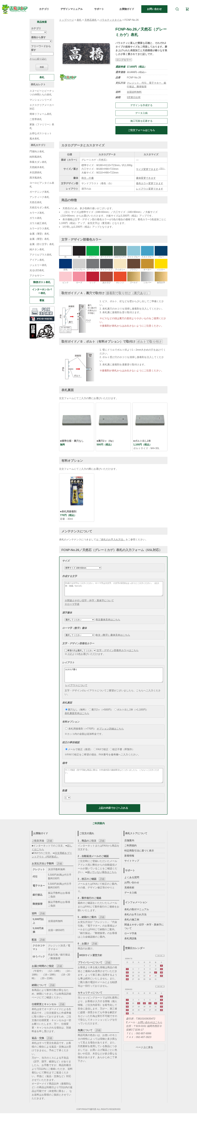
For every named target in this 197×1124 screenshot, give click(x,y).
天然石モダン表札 (39, 207)
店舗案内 (129, 848)
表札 (79, 20)
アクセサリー (37, 275)
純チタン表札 (37, 249)
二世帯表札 (36, 119)
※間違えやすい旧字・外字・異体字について (89, 603)
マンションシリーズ (41, 100)
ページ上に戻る (144, 1055)
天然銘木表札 (37, 167)
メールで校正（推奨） (78, 755)
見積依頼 (129, 896)
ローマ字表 (130, 941)
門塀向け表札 (37, 151)
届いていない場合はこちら (102, 880)
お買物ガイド (126, 9)
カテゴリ (44, 9)
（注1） (161, 168)
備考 (64, 768)
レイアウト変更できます (149, 188)
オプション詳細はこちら (110, 734)
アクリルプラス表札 (41, 254)
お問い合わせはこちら (150, 1030)
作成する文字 (69, 576)
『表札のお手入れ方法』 (112, 539)
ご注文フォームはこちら (141, 130)
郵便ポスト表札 (41, 282)
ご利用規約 (130, 854)
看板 (41, 300)
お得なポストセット (41, 133)
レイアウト (68, 665)
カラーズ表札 (37, 212)
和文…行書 (87, 178)
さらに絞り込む (38, 59)
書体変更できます (146, 178)
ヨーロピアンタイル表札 (42, 185)
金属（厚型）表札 (39, 239)
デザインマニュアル (71, 9)
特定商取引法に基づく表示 (139, 859)
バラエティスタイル (111, 20)
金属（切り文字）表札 (42, 244)
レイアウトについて (76, 691)
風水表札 (34, 138)
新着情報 (129, 864)
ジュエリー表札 (38, 265)
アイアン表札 (37, 260)
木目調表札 (36, 172)
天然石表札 (90, 20)
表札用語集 (130, 946)
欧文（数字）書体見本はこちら (113, 637)
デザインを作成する (141, 105)
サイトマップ (131, 869)
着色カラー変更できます (149, 183)
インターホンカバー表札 (42, 291)
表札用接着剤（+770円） (80, 734)
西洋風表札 (36, 177)
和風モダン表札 (38, 162)
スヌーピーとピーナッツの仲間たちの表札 (42, 93)
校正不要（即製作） (122, 755)
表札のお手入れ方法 (135, 922)
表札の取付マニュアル (136, 917)
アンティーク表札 (39, 197)
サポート (99, 9)
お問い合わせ (154, 9)
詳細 (49, 849)
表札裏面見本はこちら (77, 719)
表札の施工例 (131, 928)
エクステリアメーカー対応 (42, 107)
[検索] (177, 9)
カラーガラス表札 (39, 228)
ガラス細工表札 (38, 223)
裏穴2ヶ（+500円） (101, 715)
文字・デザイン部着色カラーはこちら (118, 653)
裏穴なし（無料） (76, 715)
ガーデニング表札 (39, 192)
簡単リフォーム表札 (41, 114)
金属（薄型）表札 (39, 233)
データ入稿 (141, 113)
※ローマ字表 (72, 607)
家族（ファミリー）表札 (42, 126)
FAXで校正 (101, 755)
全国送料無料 (134, 92)
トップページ (66, 20)
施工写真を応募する (141, 121)
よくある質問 (131, 885)
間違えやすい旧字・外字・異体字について (144, 935)
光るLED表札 (37, 270)
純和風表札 (36, 156)
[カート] (187, 9)
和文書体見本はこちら (108, 622)
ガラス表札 (36, 218)
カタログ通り (114, 679)
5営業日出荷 (134, 97)
